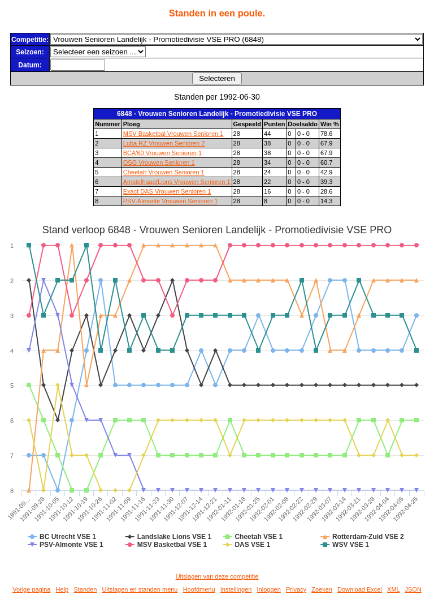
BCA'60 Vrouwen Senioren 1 (162, 152)
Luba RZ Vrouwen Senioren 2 (164, 143)
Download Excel (359, 589)
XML (393, 589)
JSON (413, 589)
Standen (85, 589)
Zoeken (321, 589)
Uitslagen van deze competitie (217, 576)
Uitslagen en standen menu (140, 589)
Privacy (296, 589)
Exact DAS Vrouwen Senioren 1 (167, 191)
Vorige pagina (31, 589)
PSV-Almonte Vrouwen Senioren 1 (170, 201)
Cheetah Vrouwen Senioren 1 (164, 172)
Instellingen (236, 589)
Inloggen (269, 589)
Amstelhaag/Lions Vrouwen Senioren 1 (177, 181)
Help (62, 589)
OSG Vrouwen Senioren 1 (159, 162)
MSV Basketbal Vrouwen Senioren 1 (173, 133)
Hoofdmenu (199, 589)
